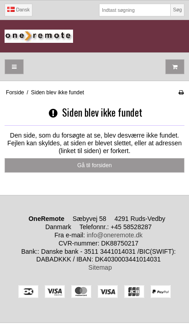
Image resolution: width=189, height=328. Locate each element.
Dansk (18, 9)
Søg (177, 9)
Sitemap (100, 267)
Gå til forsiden (94, 165)
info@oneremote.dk (114, 235)
